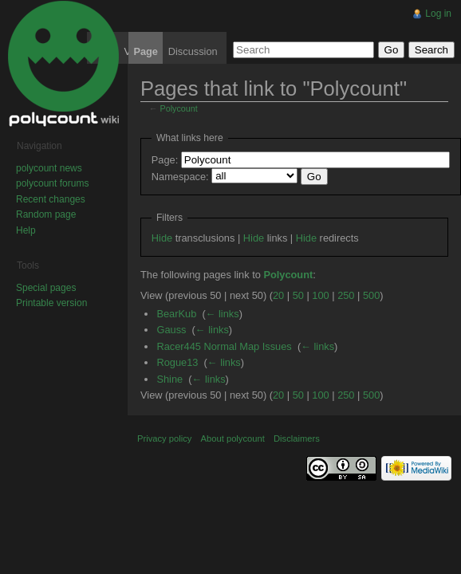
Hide (162, 238)
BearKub (176, 314)
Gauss (171, 330)
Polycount (179, 108)
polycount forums (52, 183)
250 (345, 295)
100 (320, 295)
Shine (169, 379)
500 (371, 295)
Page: (165, 160)
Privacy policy (164, 438)
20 (278, 295)
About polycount (233, 438)
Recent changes (50, 199)
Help (26, 230)
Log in (438, 13)
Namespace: (180, 177)
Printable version (51, 303)
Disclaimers (297, 438)
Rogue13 (177, 362)
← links (222, 314)
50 (298, 295)
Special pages (46, 287)
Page (145, 51)
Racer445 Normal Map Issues (223, 346)
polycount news (49, 168)
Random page (46, 214)
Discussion (193, 51)
